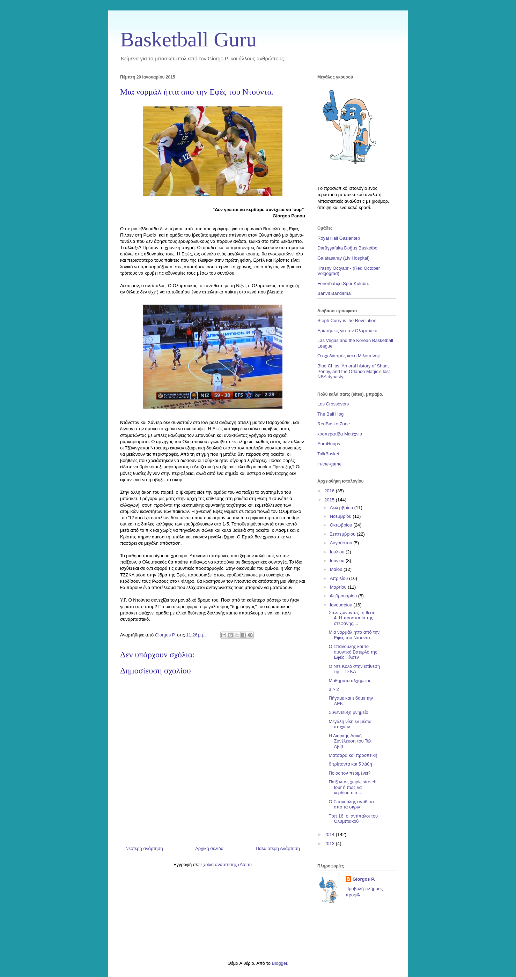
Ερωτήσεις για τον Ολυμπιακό (347, 330)
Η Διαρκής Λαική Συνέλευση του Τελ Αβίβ (350, 741)
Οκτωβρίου (341, 525)
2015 (330, 499)
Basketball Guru (188, 39)
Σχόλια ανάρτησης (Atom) (226, 864)
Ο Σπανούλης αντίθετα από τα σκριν (351, 804)
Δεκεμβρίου (342, 507)
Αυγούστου (342, 542)
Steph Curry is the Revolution (346, 320)
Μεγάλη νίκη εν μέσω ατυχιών (350, 724)
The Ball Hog (330, 414)
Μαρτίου (339, 587)
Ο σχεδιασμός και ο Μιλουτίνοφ (348, 355)
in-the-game (329, 464)
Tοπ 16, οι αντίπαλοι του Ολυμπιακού (353, 818)
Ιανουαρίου (342, 604)
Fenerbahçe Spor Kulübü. (343, 283)
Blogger (279, 963)
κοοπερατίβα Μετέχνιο (339, 434)
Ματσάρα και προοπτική (353, 755)
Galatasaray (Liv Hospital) (343, 258)
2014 (330, 834)
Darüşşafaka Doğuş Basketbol (347, 248)
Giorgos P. (364, 879)
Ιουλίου (338, 551)
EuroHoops (328, 443)
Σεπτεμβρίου (343, 534)
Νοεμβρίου (341, 516)
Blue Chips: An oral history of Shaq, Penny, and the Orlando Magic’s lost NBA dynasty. (353, 371)
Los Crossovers (333, 404)
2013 (330, 843)
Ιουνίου (338, 560)
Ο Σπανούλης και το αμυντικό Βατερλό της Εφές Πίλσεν (353, 652)
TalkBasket (328, 453)
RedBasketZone (333, 423)
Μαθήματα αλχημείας (350, 680)
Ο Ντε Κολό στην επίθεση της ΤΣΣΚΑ (354, 669)
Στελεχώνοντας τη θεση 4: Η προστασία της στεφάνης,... (352, 618)
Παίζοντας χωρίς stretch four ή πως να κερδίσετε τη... (352, 787)
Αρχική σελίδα (209, 848)
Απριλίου (339, 578)
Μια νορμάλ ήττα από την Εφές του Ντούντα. (354, 634)
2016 (330, 490)
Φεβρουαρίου (344, 595)
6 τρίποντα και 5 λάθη (350, 764)
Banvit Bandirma (334, 293)
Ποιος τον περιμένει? (349, 773)
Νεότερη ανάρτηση (144, 848)
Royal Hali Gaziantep (338, 238)
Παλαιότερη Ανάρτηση (278, 848)
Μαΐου (337, 569)
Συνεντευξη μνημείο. (349, 712)
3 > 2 (334, 689)
